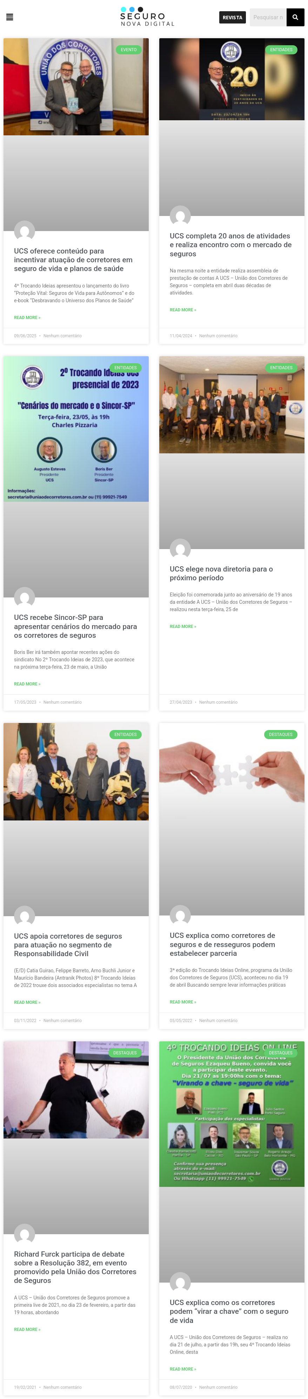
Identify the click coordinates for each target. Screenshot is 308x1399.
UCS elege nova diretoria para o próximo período (221, 573)
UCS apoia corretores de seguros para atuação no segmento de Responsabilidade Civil (68, 945)
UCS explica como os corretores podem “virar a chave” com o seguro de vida (229, 1311)
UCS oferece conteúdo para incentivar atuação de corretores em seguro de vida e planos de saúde (73, 260)
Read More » (27, 317)
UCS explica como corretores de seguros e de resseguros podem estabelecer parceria (222, 944)
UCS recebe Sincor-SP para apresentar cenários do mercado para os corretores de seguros (75, 626)
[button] (39, 17)
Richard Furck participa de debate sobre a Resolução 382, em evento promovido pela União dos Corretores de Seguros (75, 1267)
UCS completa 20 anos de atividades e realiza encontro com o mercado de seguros (231, 245)
